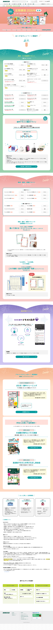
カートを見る (47, 1)
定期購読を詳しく (46, 30)
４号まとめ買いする (34, 454)
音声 (46, 68)
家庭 (26, 30)
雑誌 (44, 78)
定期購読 (21, 596)
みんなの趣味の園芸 (39, 603)
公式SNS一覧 (13, 621)
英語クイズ (38, 596)
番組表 (37, 624)
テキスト (22, 68)
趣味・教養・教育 (10, 604)
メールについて (6, 577)
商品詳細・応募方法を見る (26, 171)
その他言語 (13, 596)
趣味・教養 (36, 30)
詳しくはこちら (26, 363)
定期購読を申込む (26, 418)
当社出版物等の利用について (24, 625)
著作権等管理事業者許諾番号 (24, 622)
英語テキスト (6, 30)
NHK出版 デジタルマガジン (40, 607)
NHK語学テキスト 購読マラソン (41, 599)
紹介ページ (22, 602)
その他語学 (16, 30)
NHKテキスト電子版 (30, 596)
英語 (5, 596)
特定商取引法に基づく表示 (24, 621)
